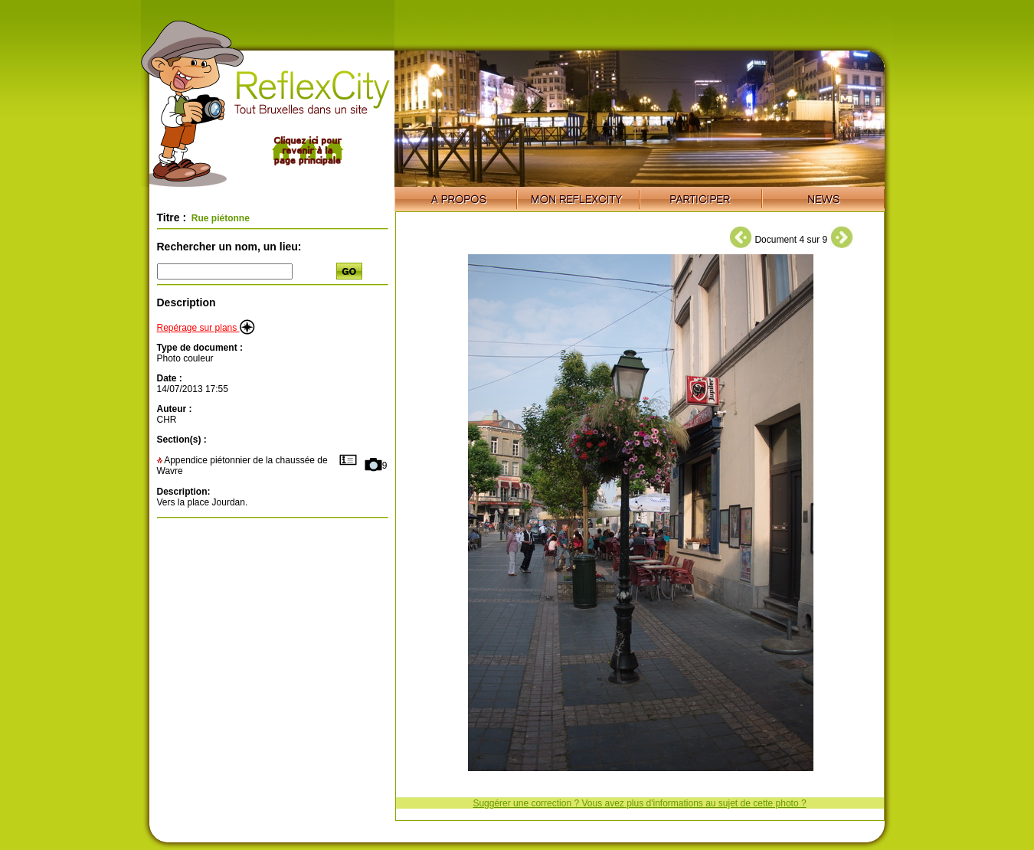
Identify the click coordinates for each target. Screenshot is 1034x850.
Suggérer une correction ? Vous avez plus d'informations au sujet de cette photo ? (639, 803)
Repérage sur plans (206, 327)
